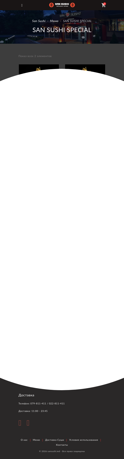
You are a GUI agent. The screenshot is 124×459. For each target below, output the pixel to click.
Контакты (62, 444)
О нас (24, 439)
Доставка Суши (54, 439)
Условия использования (83, 439)
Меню (36, 439)
